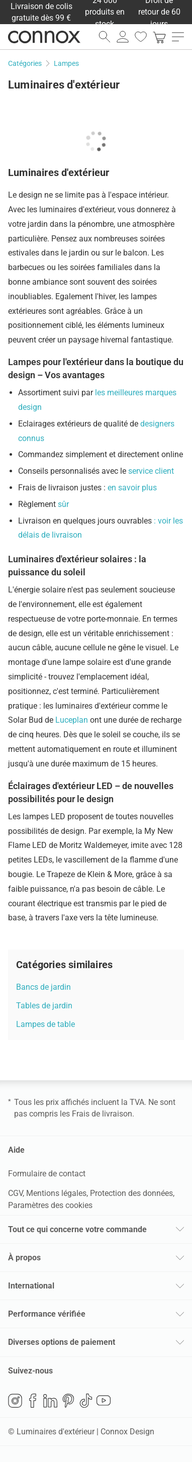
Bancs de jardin (43, 987)
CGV (15, 1193)
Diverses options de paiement (61, 1342)
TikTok (86, 1401)
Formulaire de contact (46, 1173)
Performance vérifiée (46, 1314)
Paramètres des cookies (50, 1205)
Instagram (15, 1401)
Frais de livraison (102, 1114)
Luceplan (71, 720)
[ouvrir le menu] (178, 37)
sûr (63, 504)
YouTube (104, 1401)
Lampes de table (45, 1024)
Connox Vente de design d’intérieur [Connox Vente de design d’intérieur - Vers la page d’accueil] (44, 36)
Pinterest (68, 1401)
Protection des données (131, 1193)
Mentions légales (56, 1193)
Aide (16, 1150)
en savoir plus (131, 487)
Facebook (33, 1401)
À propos (24, 1257)
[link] (159, 37)
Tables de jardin (44, 1005)
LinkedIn (50, 1401)
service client (151, 471)
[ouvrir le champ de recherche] (105, 37)
